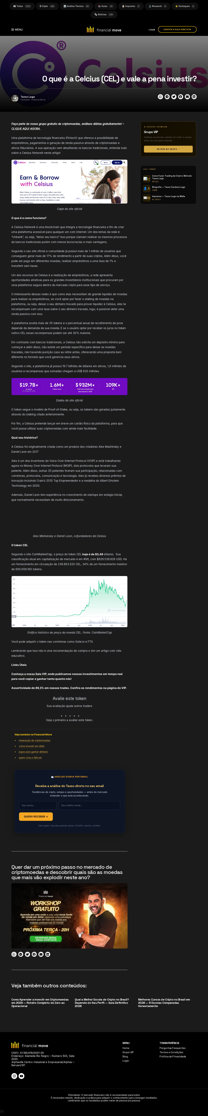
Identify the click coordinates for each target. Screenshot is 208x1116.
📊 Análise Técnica (76, 6)
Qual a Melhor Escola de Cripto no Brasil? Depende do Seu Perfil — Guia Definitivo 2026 (102, 1003)
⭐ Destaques (185, 6)
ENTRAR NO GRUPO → (168, 149)
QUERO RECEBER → (36, 816)
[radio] (61, 713)
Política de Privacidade (173, 1056)
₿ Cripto (47, 6)
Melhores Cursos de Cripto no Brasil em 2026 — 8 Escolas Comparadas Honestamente (164, 1003)
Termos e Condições (171, 1052)
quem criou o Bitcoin (30, 757)
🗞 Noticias (104, 14)
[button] (160, 96)
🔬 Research (158, 6)
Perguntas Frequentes (172, 1048)
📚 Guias (105, 6)
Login (126, 1060)
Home (126, 1048)
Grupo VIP (128, 1052)
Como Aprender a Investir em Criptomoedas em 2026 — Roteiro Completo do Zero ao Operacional (40, 1003)
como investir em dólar (32, 746)
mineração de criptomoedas (34, 740)
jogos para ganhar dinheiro (33, 752)
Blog (125, 1056)
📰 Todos (22, 6)
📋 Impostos (131, 6)
